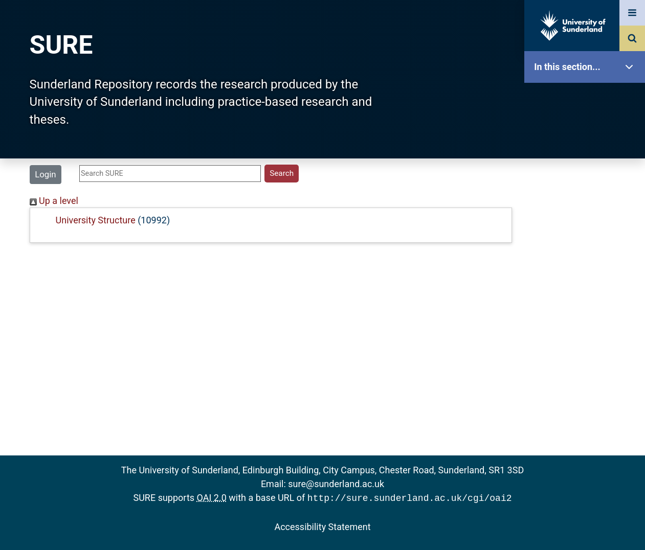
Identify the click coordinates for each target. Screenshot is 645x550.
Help (587, 358)
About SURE (587, 163)
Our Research (587, 131)
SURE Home (587, 99)
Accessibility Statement (322, 525)
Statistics (587, 293)
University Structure (96, 220)
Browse (587, 196)
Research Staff (587, 325)
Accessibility (587, 390)
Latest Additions (587, 261)
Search (587, 228)
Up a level (54, 200)
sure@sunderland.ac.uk (336, 483)
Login (45, 174)
